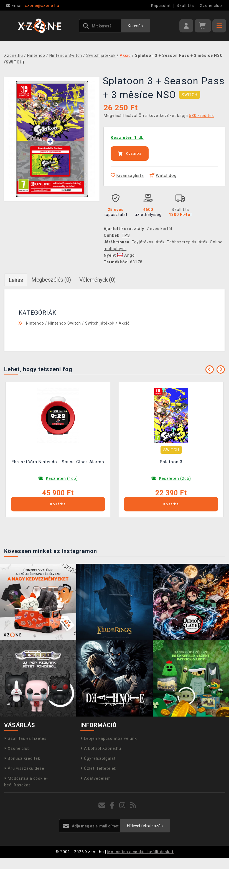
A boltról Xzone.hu (100, 748)
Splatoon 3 (171, 461)
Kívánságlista (127, 175)
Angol (126, 255)
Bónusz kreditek (22, 758)
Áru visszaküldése (24, 768)
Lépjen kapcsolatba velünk (108, 738)
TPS (126, 235)
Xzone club (211, 5)
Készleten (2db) (175, 478)
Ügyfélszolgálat (98, 758)
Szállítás (185, 5)
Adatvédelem (95, 778)
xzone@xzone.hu (32, 5)
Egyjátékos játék (148, 242)
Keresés (135, 25)
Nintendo (35, 323)
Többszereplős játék (187, 242)
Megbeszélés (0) (51, 279)
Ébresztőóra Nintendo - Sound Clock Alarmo (58, 461)
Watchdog (163, 175)
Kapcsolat (161, 5)
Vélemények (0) (97, 279)
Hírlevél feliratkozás (145, 825)
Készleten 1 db (127, 137)
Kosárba (129, 153)
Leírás (16, 280)
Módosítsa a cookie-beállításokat (140, 852)
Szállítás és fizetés (25, 738)
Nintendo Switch (64, 323)
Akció (124, 323)
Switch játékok (99, 323)
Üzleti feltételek (98, 768)
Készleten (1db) (62, 478)
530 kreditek (201, 115)
